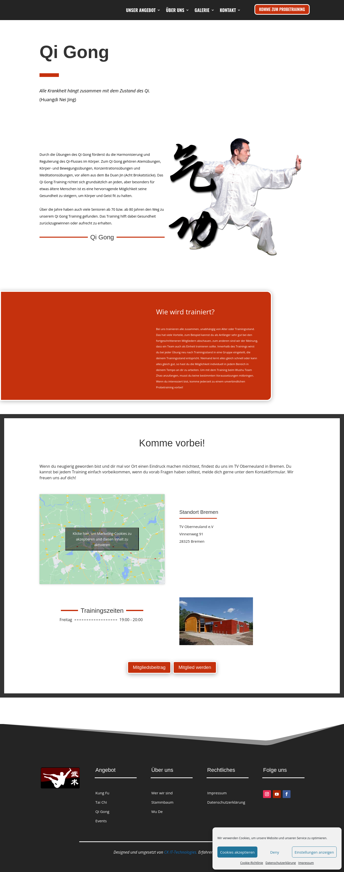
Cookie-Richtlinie (251, 863)
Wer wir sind (162, 789)
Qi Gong (102, 808)
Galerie (228, 10)
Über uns (201, 10)
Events (101, 817)
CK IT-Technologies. (180, 849)
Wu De (157, 808)
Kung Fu (102, 789)
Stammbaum (162, 799)
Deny (274, 852)
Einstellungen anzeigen (314, 852)
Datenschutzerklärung (280, 863)
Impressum (306, 863)
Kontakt (228, 28)
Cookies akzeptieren (237, 852)
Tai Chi (101, 799)
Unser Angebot (167, 10)
